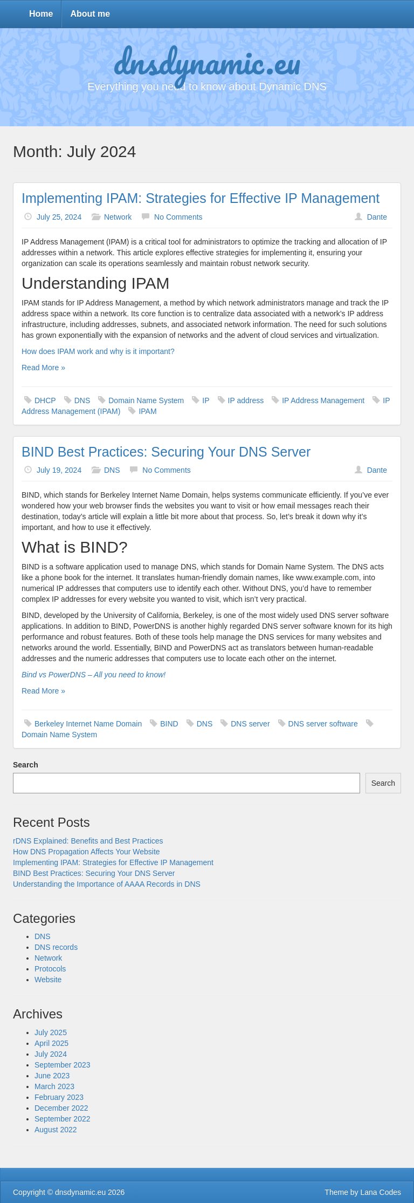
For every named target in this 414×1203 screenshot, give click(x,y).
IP (205, 400)
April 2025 (51, 1043)
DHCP (45, 400)
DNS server (250, 723)
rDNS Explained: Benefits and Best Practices (88, 841)
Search (25, 764)
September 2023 (62, 1065)
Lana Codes (380, 1192)
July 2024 (50, 1054)
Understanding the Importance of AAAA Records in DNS (107, 884)
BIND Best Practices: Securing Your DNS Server (166, 451)
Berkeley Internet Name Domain (88, 723)
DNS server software (323, 723)
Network (118, 217)
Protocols (50, 968)
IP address (246, 400)
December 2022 (61, 1108)
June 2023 (52, 1075)
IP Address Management (323, 400)
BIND (169, 723)
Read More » (43, 367)
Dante (377, 217)
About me (90, 13)
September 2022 (62, 1118)
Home (41, 13)
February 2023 (59, 1097)
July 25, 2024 (59, 217)
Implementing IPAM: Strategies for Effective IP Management (201, 198)
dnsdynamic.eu (207, 61)
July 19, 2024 (59, 470)
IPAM (147, 411)
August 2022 (55, 1129)
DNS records (56, 947)
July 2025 (50, 1032)
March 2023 (54, 1086)
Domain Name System (146, 400)
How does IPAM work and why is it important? (98, 351)
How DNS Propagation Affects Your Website (86, 851)
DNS (82, 400)
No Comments (178, 217)
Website (47, 979)
